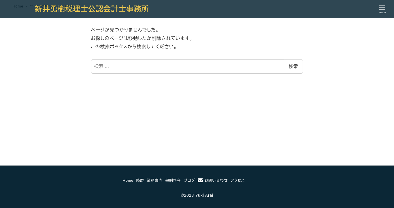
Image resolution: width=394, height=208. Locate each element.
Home (128, 180)
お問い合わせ (213, 180)
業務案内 (154, 180)
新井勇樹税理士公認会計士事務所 (92, 9)
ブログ (189, 180)
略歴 (140, 180)
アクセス (238, 180)
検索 (293, 66)
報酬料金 (173, 180)
